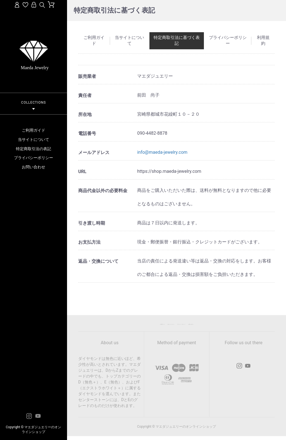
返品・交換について (98, 261)
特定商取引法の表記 (33, 148)
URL (82, 171)
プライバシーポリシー (33, 157)
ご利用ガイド (33, 130)
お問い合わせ (33, 167)
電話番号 (87, 133)
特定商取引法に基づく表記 (177, 40)
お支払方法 (89, 242)
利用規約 (263, 40)
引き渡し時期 (91, 223)
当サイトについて (33, 139)
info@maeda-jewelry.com (162, 152)
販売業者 (87, 76)
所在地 (85, 114)
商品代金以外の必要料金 (102, 190)
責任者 (85, 95)
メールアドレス (93, 152)
